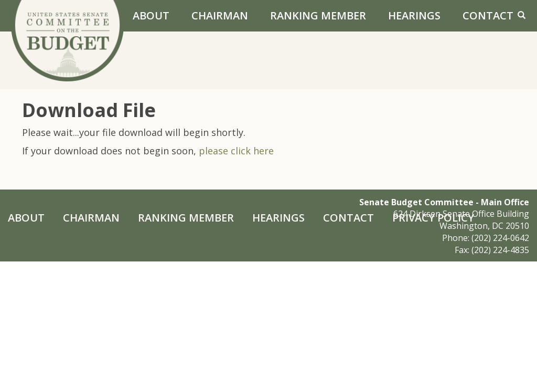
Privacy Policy (433, 218)
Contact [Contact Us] (488, 15)
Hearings (414, 15)
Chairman (219, 15)
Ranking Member (318, 15)
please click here (236, 150)
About (151, 15)
